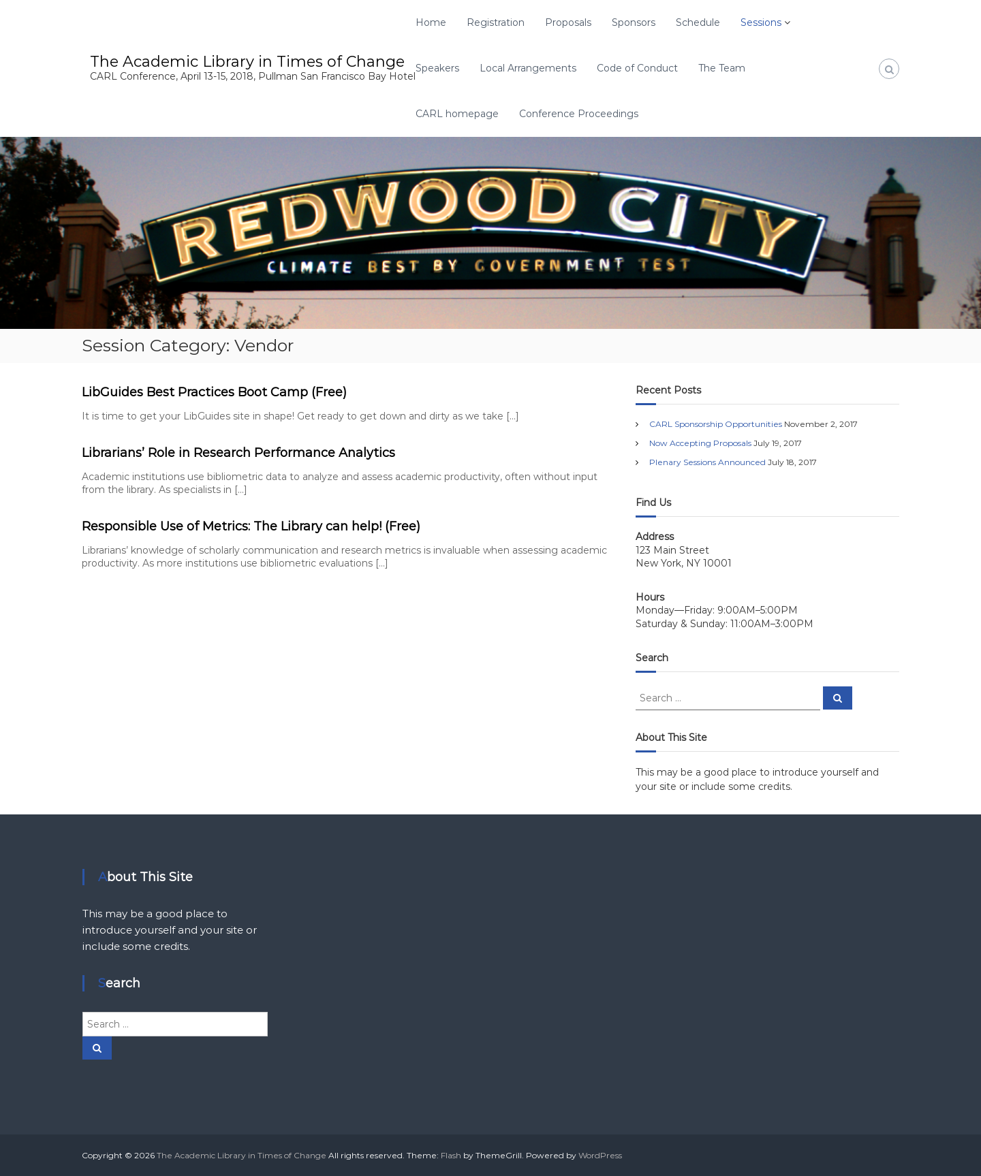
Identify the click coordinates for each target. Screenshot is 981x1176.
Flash (451, 1155)
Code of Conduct (637, 68)
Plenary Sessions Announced (707, 462)
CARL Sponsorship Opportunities (715, 424)
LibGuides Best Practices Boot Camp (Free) (214, 392)
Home (431, 22)
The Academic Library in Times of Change (247, 61)
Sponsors (633, 22)
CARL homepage (457, 114)
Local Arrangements (528, 68)
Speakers (437, 68)
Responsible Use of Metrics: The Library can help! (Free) (251, 526)
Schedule (698, 22)
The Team (721, 68)
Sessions (761, 22)
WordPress (600, 1155)
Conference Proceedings (578, 114)
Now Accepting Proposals (700, 443)
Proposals (568, 22)
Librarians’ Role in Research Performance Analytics (238, 452)
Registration (496, 22)
